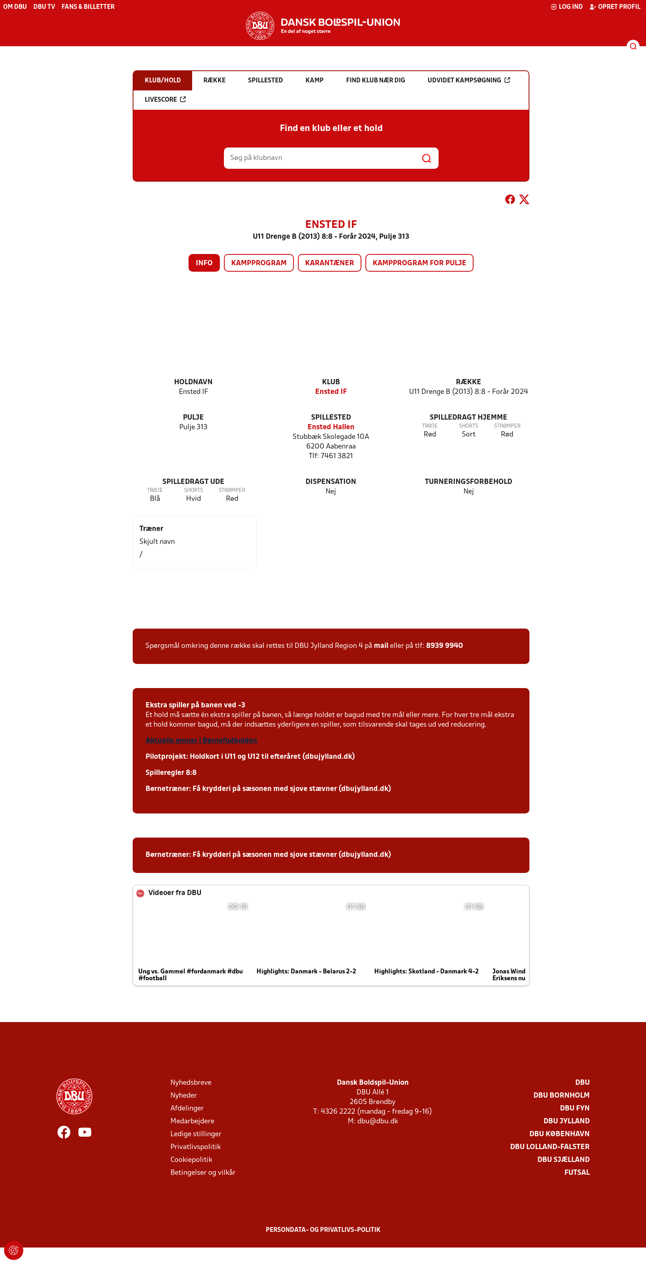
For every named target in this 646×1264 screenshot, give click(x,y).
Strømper (507, 426)
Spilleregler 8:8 (171, 773)
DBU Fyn (575, 1108)
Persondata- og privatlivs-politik (323, 1230)
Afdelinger (187, 1108)
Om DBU (15, 7)
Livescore (165, 99)
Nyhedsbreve (190, 1083)
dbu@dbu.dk (377, 1121)
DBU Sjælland (563, 1160)
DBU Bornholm (561, 1095)
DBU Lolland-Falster (550, 1147)
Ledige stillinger (195, 1134)
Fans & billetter (88, 7)
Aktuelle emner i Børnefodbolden (201, 741)
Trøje (430, 426)
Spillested (331, 417)
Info (204, 263)
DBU (582, 1083)
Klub (331, 382)
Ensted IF (331, 392)
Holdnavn (193, 382)
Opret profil (614, 6)
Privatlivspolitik (195, 1147)
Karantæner (329, 263)
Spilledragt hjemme (468, 417)
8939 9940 (444, 646)
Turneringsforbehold (468, 482)
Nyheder (183, 1095)
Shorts (468, 426)
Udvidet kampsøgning (469, 80)
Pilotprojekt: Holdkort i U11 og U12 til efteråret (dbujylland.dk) (250, 757)
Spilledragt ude (193, 482)
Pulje (193, 417)
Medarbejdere (192, 1121)
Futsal (577, 1173)
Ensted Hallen (331, 427)
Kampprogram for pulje (419, 263)
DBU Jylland (566, 1121)
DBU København (559, 1134)
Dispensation (331, 482)
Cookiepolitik (191, 1160)
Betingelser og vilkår (203, 1173)
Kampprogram (259, 263)
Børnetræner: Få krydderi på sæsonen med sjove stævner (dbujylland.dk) (268, 789)
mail (381, 646)
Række (468, 382)
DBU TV (44, 7)
